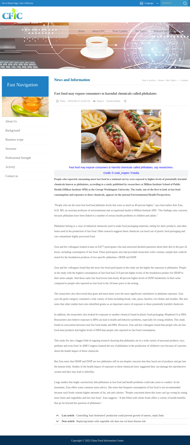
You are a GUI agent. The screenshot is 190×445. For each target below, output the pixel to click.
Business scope (14, 139)
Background (12, 130)
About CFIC (98, 31)
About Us (11, 121)
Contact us (11, 176)
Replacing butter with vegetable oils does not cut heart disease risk (111, 421)
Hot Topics (140, 31)
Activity (10, 166)
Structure (10, 148)
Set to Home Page (10, 3)
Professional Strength (18, 157)
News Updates (119, 31)
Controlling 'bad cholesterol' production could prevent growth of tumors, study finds (120, 415)
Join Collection (26, 3)
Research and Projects (165, 31)
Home (81, 31)
